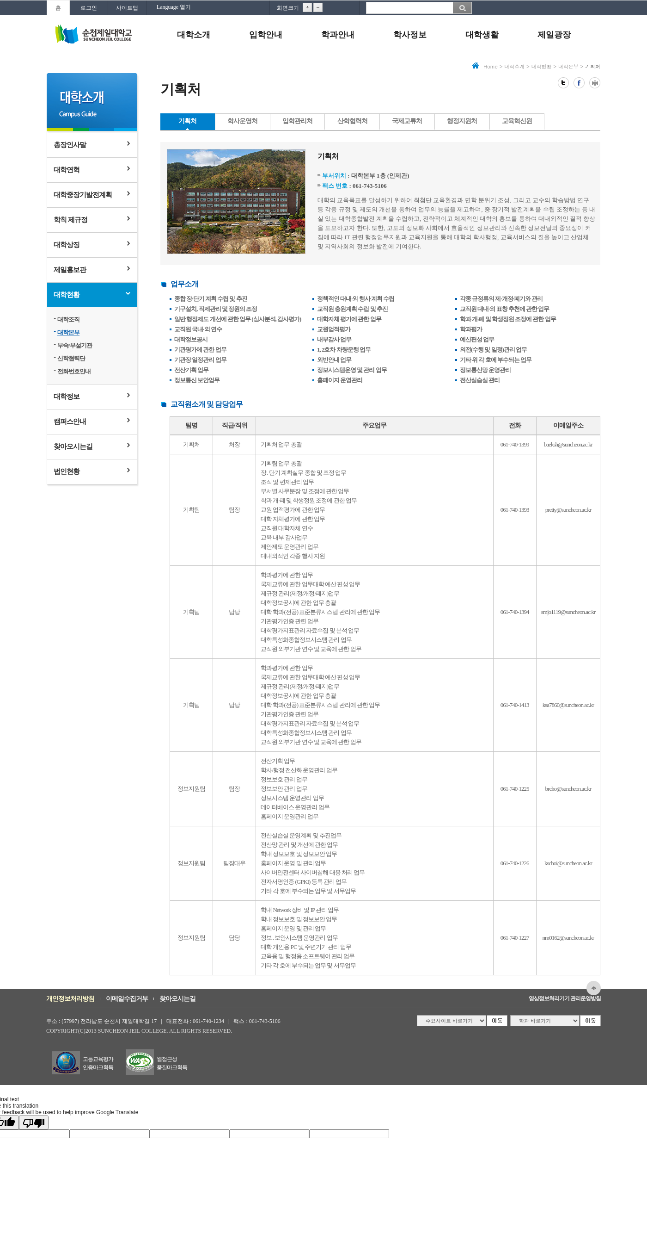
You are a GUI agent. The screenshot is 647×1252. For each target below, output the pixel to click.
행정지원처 (462, 121)
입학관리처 (297, 121)
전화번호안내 (74, 371)
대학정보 (66, 396)
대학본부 (68, 332)
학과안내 (337, 34)
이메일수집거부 (127, 998)
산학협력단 (71, 358)
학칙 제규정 (70, 219)
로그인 (88, 8)
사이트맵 (127, 8)
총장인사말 (70, 145)
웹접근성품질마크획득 (172, 1063)
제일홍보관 (70, 269)
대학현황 (66, 294)
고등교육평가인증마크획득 (98, 1063)
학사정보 (410, 34)
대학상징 (66, 244)
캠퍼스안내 (70, 421)
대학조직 (68, 319)
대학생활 (482, 34)
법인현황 (66, 471)
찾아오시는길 (73, 446)
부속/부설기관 (74, 345)
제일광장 (554, 34)
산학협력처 (352, 121)
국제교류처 (407, 121)
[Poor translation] (34, 1122)
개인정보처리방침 (70, 998)
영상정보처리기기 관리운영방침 (565, 998)
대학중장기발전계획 (83, 194)
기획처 (187, 121)
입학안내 (265, 34)
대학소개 (193, 34)
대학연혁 (66, 170)
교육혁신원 (517, 121)
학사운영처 (242, 121)
